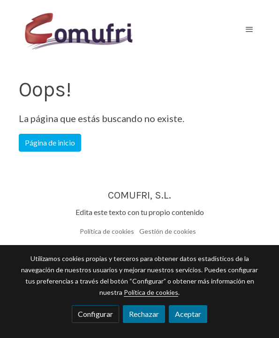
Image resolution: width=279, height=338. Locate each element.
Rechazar (144, 313)
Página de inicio (50, 142)
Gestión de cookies (167, 231)
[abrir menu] (249, 29)
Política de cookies (107, 231)
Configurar (95, 313)
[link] (79, 29)
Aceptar (188, 313)
